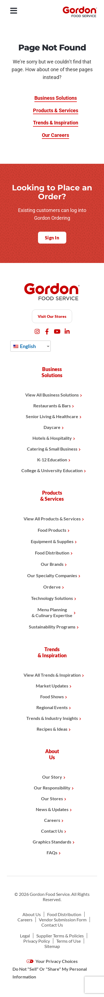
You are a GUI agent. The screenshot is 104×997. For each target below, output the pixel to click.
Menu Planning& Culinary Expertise (52, 612)
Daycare (52, 427)
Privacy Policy (36, 941)
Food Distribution (52, 552)
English (24, 346)
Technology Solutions (52, 598)
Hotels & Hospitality (52, 438)
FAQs (52, 852)
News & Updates (52, 809)
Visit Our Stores (52, 316)
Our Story (52, 776)
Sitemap (52, 946)
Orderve (52, 586)
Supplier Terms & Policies (60, 935)
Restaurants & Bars (52, 405)
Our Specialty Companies (52, 575)
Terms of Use (68, 941)
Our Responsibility (52, 787)
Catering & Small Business (52, 448)
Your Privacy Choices (52, 961)
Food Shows (52, 696)
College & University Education (52, 470)
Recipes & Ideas (52, 729)
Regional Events (52, 707)
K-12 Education (52, 459)
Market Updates (52, 685)
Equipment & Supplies (52, 541)
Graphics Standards (52, 841)
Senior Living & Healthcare (52, 416)
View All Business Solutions (52, 394)
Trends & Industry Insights (52, 718)
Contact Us (52, 831)
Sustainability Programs (52, 626)
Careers (52, 820)
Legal (25, 935)
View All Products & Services (52, 518)
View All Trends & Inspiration (52, 675)
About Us (31, 914)
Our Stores (52, 798)
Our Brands (52, 564)
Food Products (52, 530)
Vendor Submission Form (63, 919)
